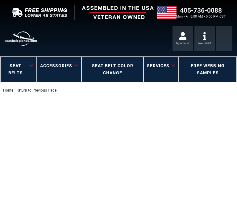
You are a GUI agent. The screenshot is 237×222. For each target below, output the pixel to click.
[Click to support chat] (204, 38)
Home (8, 90)
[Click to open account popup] (183, 38)
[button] (18, 69)
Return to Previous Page (36, 90)
